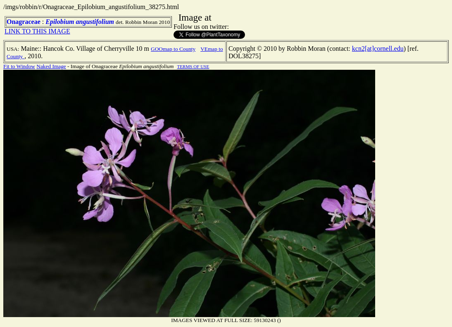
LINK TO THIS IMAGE (37, 31)
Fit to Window (19, 66)
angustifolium (95, 21)
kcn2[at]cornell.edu (378, 48)
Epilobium (59, 21)
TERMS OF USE (193, 66)
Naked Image (51, 66)
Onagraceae (23, 21)
